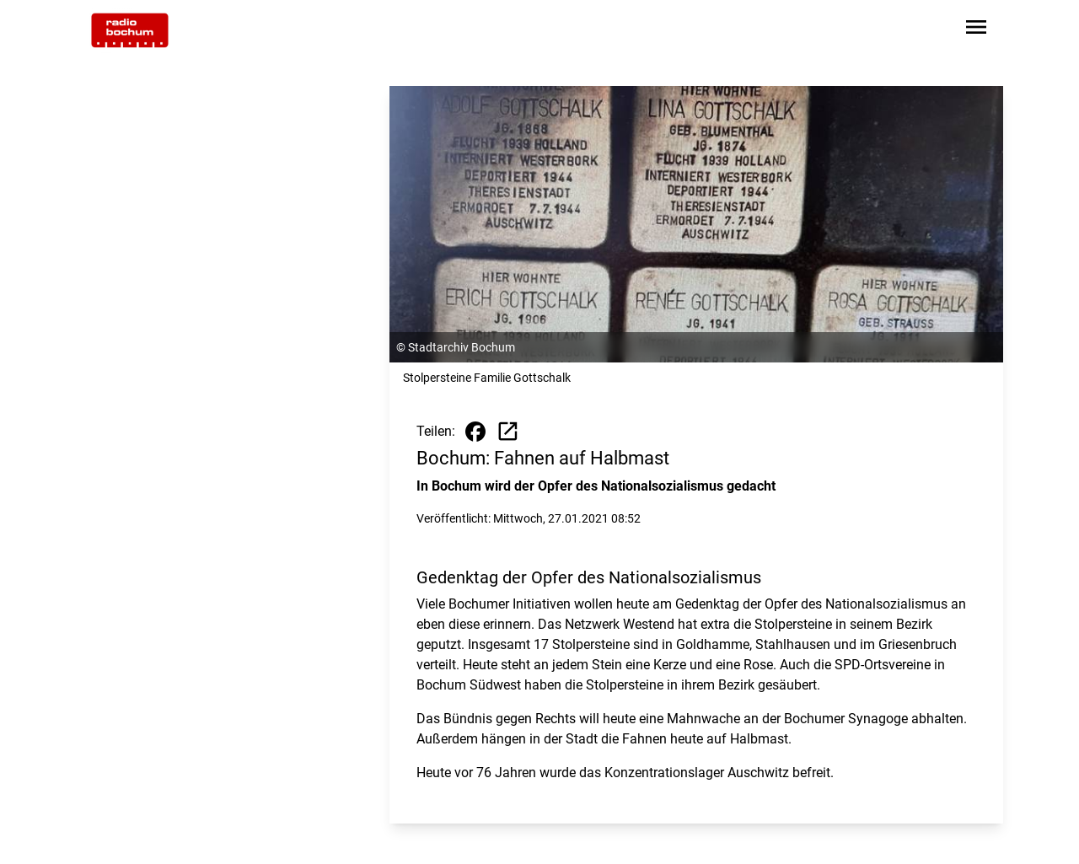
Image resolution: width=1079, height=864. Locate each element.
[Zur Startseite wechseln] (129, 30)
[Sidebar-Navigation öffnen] (976, 29)
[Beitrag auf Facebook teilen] (475, 431)
